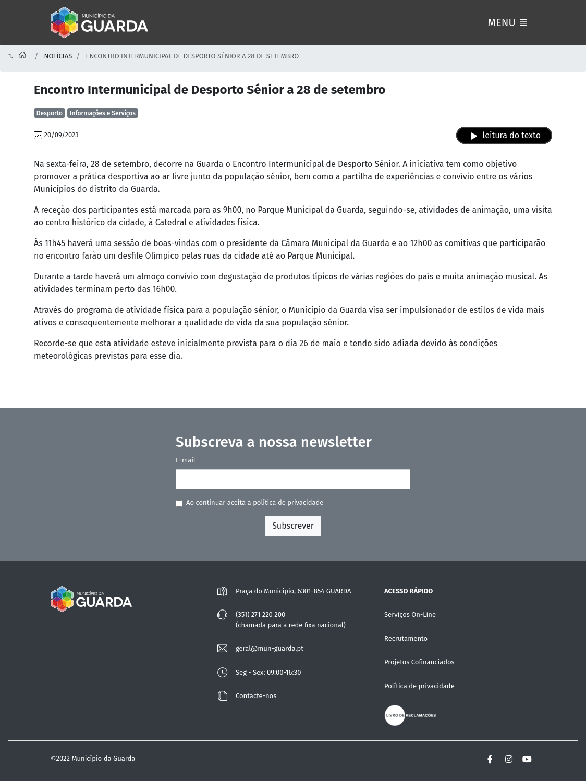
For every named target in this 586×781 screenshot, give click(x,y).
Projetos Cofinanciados (419, 662)
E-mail (186, 460)
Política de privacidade (419, 686)
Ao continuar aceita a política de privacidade (254, 502)
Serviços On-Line (410, 614)
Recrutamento (406, 638)
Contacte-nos (256, 696)
